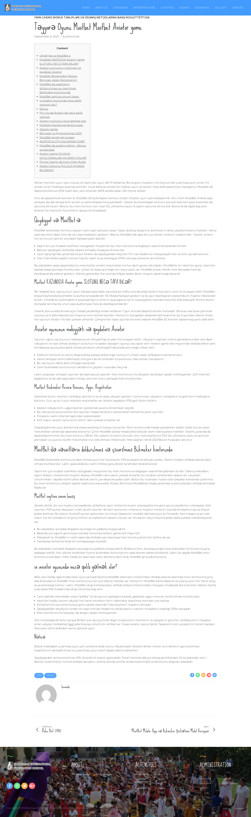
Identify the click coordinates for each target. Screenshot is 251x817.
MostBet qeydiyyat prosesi (57, 137)
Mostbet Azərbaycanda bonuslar (61, 125)
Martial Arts (140, 788)
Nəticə (44, 108)
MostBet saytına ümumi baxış (59, 96)
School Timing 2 (230, 783)
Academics (202, 7)
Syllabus (226, 778)
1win (71, 624)
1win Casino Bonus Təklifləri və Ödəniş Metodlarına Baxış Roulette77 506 (92, 17)
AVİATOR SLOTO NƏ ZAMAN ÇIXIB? (62, 141)
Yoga (160, 783)
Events (184, 7)
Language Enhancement (142, 780)
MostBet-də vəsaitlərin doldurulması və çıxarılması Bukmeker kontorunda (58, 88)
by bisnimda (71, 36)
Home (86, 7)
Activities (167, 7)
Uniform (203, 787)
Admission (120, 7)
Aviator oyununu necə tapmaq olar (63, 121)
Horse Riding (141, 774)
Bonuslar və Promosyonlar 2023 (61, 133)
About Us (101, 7)
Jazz (160, 774)
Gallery (220, 7)
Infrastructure (144, 7)
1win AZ (50, 675)
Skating (162, 788)
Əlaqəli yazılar (49, 129)
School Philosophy (102, 774)
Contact (239, 808)
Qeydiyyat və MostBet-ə (55, 55)
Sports (161, 779)
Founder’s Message (81, 774)
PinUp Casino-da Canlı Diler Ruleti (63, 161)
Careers (237, 7)
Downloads (205, 778)
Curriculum (205, 783)
